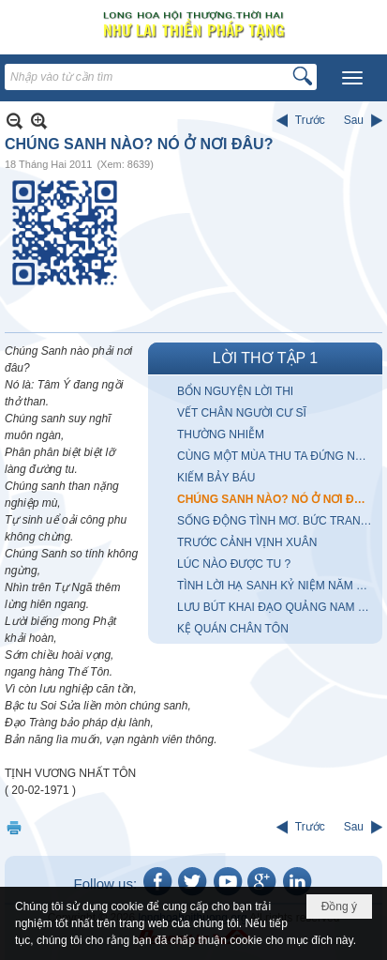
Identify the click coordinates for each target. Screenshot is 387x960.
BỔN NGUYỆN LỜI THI (235, 391)
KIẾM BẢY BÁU (216, 477)
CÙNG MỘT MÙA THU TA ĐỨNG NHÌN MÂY (277, 456)
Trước (310, 120)
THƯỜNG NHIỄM (220, 434)
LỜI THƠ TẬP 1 (265, 358)
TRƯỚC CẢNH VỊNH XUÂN (247, 542)
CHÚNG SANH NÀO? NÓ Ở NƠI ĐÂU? (277, 499)
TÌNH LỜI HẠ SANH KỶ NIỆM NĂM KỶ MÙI (277, 585)
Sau (354, 120)
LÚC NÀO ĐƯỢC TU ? (233, 564)
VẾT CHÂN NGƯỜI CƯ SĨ (241, 412)
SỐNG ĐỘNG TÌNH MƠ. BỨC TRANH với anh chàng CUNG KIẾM (277, 520)
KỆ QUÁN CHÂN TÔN (233, 628)
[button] (352, 78)
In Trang (14, 827)
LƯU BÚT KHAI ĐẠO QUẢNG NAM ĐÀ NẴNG (277, 607)
